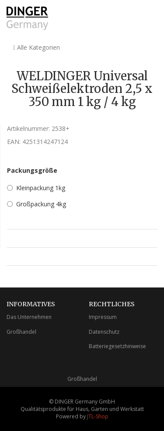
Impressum (103, 317)
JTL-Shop (97, 416)
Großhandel (21, 331)
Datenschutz (104, 331)
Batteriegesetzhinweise (117, 346)
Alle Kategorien (36, 47)
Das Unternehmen (29, 317)
